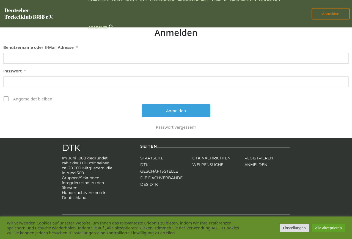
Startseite (151, 158)
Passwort (14, 71)
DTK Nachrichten (211, 158)
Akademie (97, 27)
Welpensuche (207, 164)
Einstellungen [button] (294, 227)
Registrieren (258, 158)
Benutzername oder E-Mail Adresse (40, 47)
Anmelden (330, 14)
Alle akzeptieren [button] (328, 227)
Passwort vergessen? (176, 127)
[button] (111, 26)
